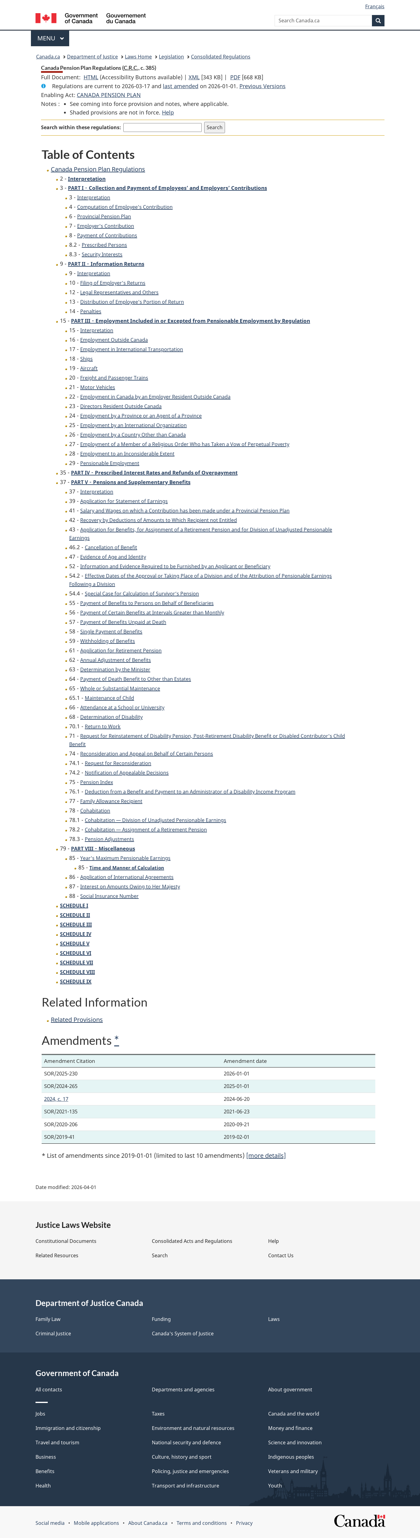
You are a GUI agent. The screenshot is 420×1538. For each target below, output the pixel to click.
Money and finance (290, 1428)
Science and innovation (295, 1442)
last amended (180, 86)
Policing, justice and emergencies (190, 1471)
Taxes (158, 1413)
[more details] (266, 1155)
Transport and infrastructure (185, 1485)
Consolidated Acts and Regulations (192, 1241)
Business (46, 1457)
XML (194, 77)
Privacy (244, 1523)
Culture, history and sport (182, 1457)
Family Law (48, 1319)
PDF (235, 77)
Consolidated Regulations (220, 56)
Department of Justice (92, 56)
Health (43, 1485)
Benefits (45, 1471)
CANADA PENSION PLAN (109, 95)
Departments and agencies (183, 1389)
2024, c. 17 (56, 1098)
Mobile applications (96, 1523)
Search (160, 1255)
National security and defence (186, 1442)
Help (168, 112)
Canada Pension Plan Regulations (98, 169)
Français (374, 6)
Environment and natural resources (193, 1428)
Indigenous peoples (291, 1457)
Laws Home (138, 56)
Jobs (40, 1413)
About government (290, 1389)
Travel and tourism (57, 1442)
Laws (274, 1319)
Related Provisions (77, 1019)
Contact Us (281, 1255)
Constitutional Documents (66, 1241)
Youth (275, 1485)
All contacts (49, 1389)
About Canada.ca (147, 1523)
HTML (91, 77)
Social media (50, 1523)
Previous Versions (262, 86)
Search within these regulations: (81, 127)
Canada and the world (293, 1413)
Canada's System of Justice (183, 1333)
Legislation (171, 56)
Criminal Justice (53, 1333)
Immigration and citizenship (68, 1428)
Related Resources (57, 1255)
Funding (161, 1319)
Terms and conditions (202, 1523)
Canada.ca (48, 56)
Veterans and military (293, 1471)
